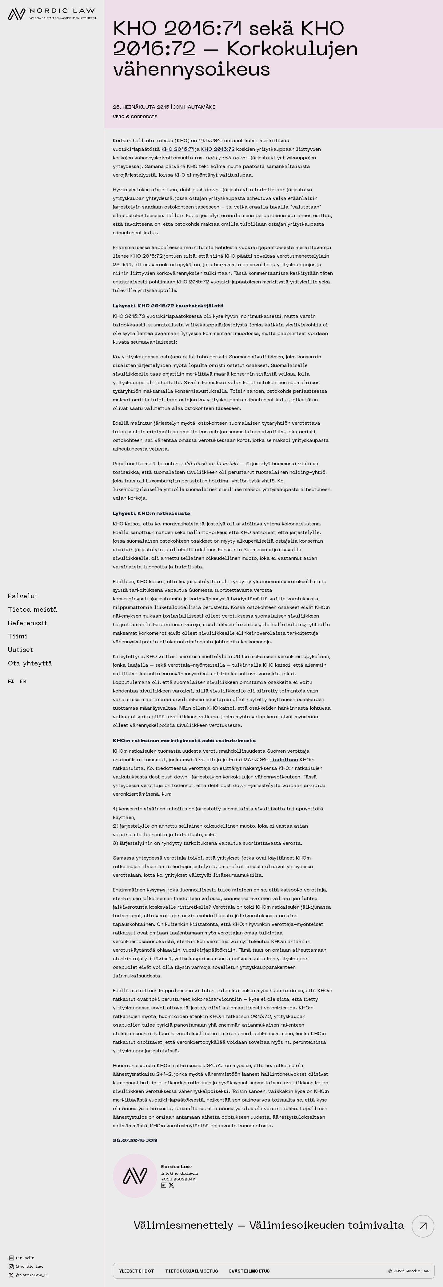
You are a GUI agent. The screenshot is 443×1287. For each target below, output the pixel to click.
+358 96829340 (178, 1179)
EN (23, 682)
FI (11, 682)
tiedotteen (284, 760)
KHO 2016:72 (218, 149)
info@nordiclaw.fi (179, 1174)
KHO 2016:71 (178, 149)
